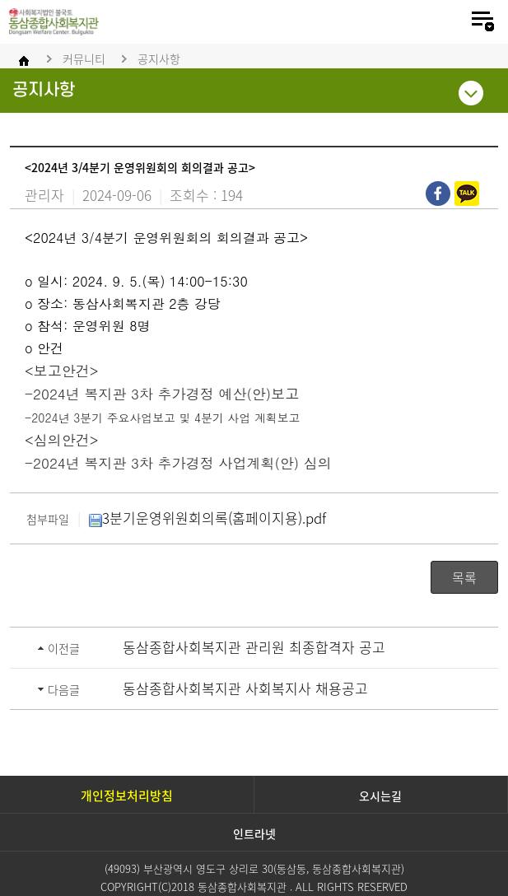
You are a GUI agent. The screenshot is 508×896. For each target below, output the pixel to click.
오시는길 (380, 795)
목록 (464, 577)
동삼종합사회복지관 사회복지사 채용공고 (245, 688)
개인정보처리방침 (127, 795)
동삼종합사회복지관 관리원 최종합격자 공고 (254, 647)
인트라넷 (254, 833)
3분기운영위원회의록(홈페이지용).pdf (207, 517)
